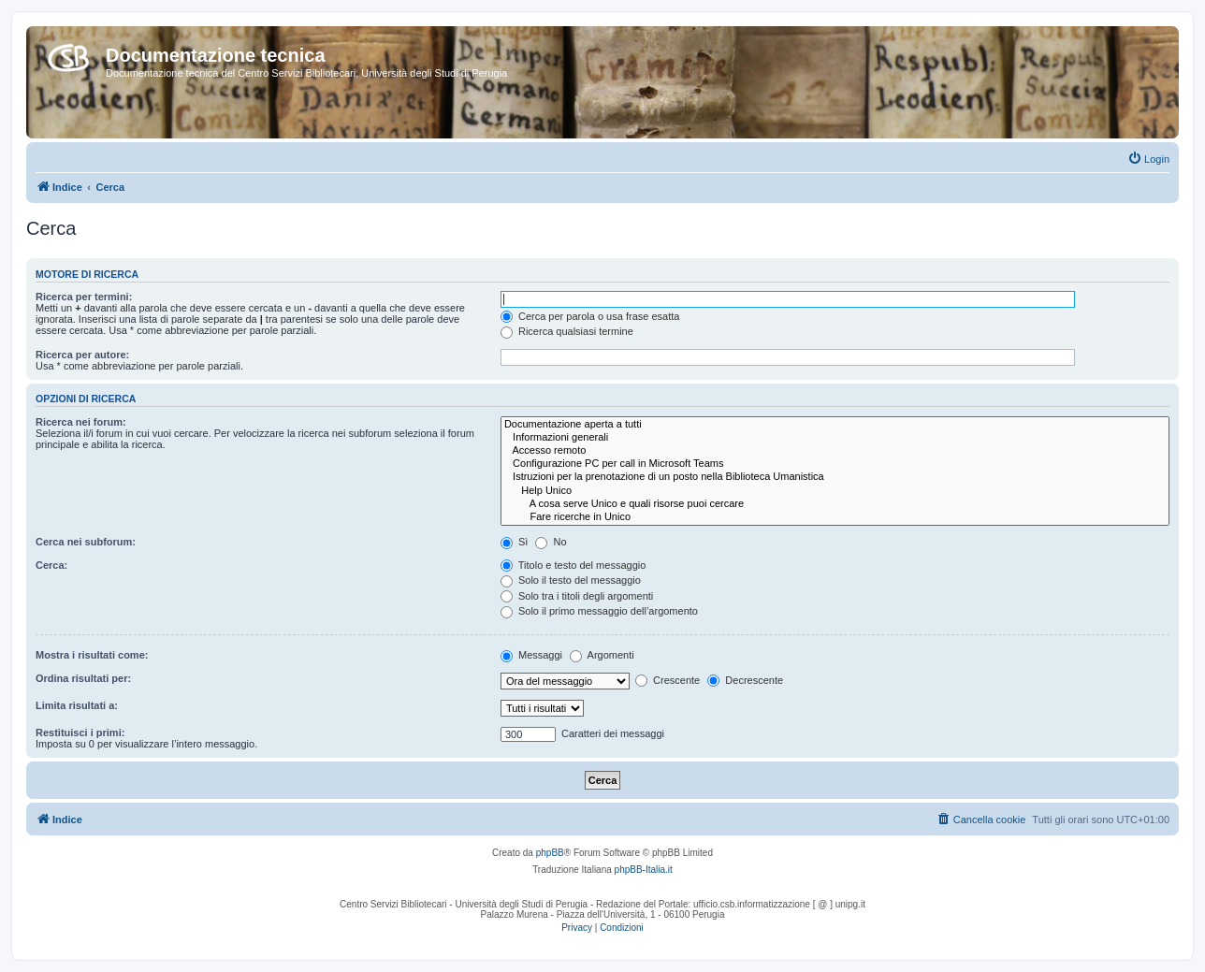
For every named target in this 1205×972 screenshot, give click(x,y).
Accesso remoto (835, 450)
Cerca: (51, 565)
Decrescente (745, 680)
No (550, 541)
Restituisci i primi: (80, 732)
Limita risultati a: (77, 705)
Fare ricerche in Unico (835, 517)
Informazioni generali (835, 437)
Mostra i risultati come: (92, 654)
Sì (514, 541)
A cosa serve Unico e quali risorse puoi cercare (835, 504)
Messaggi (531, 654)
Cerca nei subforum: (86, 541)
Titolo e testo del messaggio (573, 565)
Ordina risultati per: (83, 678)
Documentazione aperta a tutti (835, 424)
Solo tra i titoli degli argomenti (577, 596)
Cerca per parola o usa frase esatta (590, 316)
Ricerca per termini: (84, 296)
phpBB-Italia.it (644, 869)
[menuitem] (1148, 159)
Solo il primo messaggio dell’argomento (599, 611)
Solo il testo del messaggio (571, 580)
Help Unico (835, 491)
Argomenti (602, 654)
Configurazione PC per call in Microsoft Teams (835, 464)
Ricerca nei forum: (81, 422)
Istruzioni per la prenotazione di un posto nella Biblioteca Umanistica (835, 477)
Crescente (667, 680)
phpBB (550, 853)
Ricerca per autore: (82, 354)
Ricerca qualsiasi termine (567, 331)
